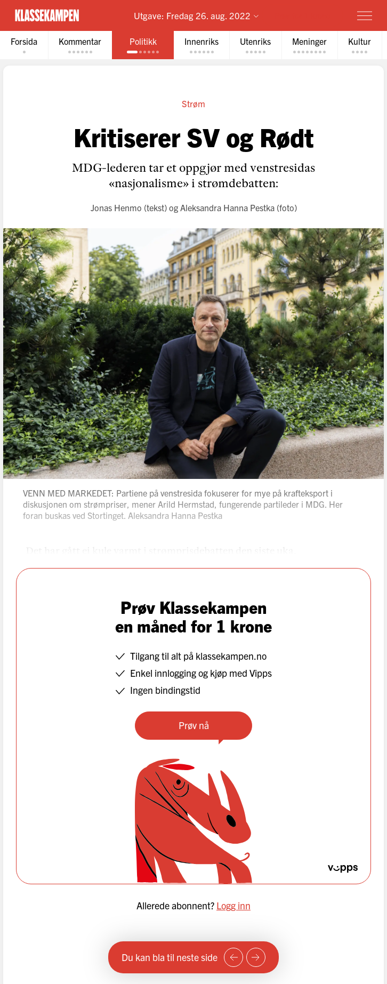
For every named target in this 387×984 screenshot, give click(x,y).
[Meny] (364, 15)
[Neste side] (255, 957)
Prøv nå (194, 725)
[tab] (24, 45)
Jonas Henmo (116, 207)
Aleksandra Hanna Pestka (227, 207)
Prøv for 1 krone (302, 15)
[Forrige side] (233, 957)
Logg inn (233, 905)
